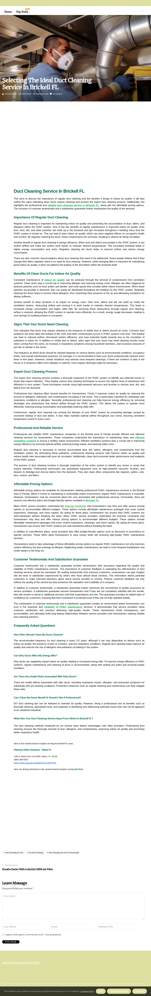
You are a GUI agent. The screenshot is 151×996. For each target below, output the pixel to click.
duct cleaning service (14, 853)
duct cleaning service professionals (64, 853)
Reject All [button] (139, 991)
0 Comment (57, 94)
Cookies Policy (87, 991)
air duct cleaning (36, 853)
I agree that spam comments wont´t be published (33, 934)
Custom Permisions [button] (119, 991)
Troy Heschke (11, 94)
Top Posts (23, 10)
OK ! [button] (101, 991)
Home (8, 11)
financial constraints (75, 506)
